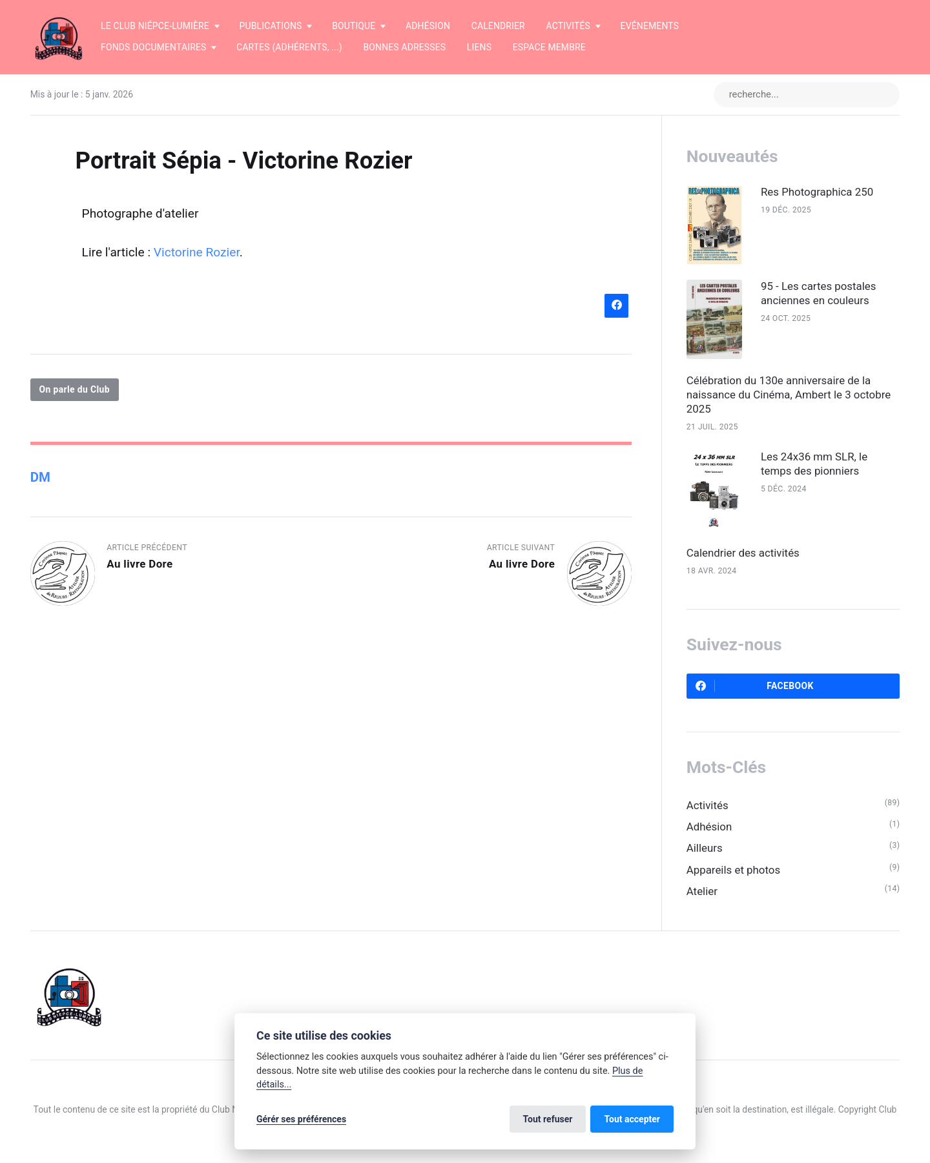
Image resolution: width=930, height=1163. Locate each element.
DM (40, 477)
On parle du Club (74, 389)
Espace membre (549, 47)
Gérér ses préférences (301, 1119)
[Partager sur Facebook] (616, 306)
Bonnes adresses (404, 47)
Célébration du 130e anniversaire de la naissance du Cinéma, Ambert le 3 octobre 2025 (789, 394)
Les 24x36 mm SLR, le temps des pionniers (814, 463)
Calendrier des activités (743, 552)
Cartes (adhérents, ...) (289, 47)
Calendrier (498, 26)
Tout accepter (632, 1119)
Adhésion (428, 26)
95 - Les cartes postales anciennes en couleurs (818, 293)
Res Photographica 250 (817, 191)
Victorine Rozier (197, 252)
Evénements (650, 26)
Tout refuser (548, 1119)
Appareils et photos (733, 869)
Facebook (755, 686)
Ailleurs (705, 847)
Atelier (702, 891)
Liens (479, 47)
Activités (707, 805)
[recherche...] (807, 94)
